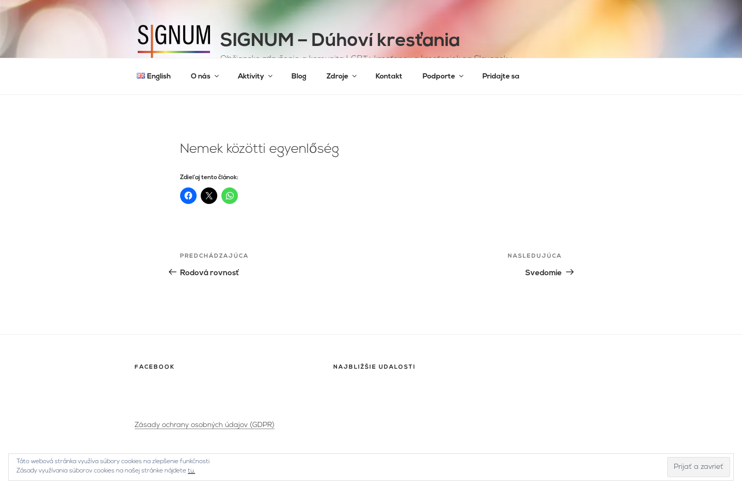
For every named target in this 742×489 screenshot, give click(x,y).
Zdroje (342, 76)
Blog (299, 77)
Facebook (155, 367)
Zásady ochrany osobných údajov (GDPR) (205, 425)
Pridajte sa (501, 77)
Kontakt (389, 77)
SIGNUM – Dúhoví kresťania (340, 41)
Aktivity (256, 76)
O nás (205, 76)
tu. (191, 471)
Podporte (444, 76)
